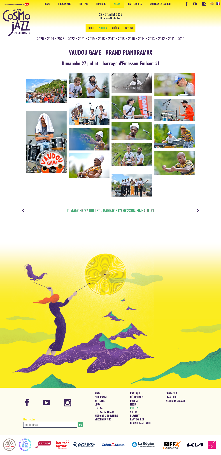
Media (117, 4)
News (47, 4)
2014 (141, 38)
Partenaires (135, 4)
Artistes (100, 397)
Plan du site (173, 393)
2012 (161, 38)
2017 (111, 38)
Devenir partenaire (140, 419)
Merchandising (103, 416)
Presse (134, 397)
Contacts (171, 390)
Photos (102, 28)
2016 (121, 38)
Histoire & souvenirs (106, 412)
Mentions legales (175, 397)
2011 (171, 38)
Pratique (101, 4)
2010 (181, 38)
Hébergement (137, 393)
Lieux (97, 401)
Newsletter (29, 416)
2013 (151, 38)
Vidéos (115, 28)
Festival (83, 4)
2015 (131, 38)
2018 (101, 38)
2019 (91, 38)
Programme (64, 4)
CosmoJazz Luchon (160, 4)
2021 (81, 38)
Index (91, 28)
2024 (50, 38)
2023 (60, 38)
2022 (71, 38)
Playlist (128, 28)
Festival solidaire (105, 408)
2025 (40, 38)
